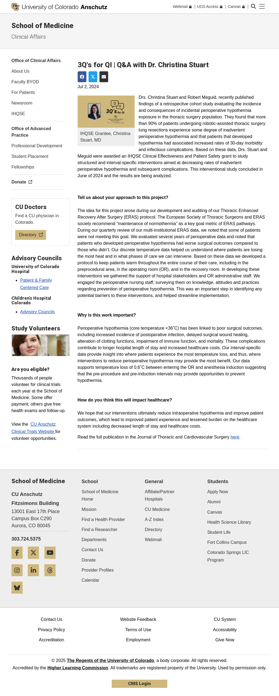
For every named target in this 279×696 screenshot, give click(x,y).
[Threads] (52, 578)
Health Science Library (229, 522)
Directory (153, 529)
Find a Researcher (100, 529)
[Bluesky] (19, 595)
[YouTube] (52, 561)
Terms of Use (138, 629)
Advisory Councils (37, 311)
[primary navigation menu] (262, 6)
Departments (94, 539)
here (235, 437)
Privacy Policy (51, 629)
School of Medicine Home (100, 495)
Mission (89, 509)
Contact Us (92, 549)
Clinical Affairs (28, 36)
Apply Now (217, 491)
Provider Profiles (98, 570)
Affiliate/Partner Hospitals (159, 495)
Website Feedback (138, 619)
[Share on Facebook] (82, 76)
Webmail (153, 539)
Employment (138, 639)
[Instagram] (19, 578)
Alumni (214, 501)
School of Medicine (42, 26)
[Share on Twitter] (93, 76)
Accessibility (225, 629)
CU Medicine (157, 509)
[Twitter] (35, 561)
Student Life (219, 532)
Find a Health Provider (103, 519)
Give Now (225, 639)
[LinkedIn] (35, 578)
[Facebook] (19, 561)
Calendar (90, 580)
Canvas (214, 512)
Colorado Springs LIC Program (228, 556)
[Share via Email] (103, 76)
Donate (89, 560)
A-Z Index (154, 519)
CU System (225, 619)
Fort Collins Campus (227, 542)
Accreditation (51, 639)
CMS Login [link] (139, 683)
